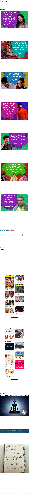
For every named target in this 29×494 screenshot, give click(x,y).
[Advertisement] (14, 35)
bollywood (2, 249)
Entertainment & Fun (3, 9)
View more (14, 379)
